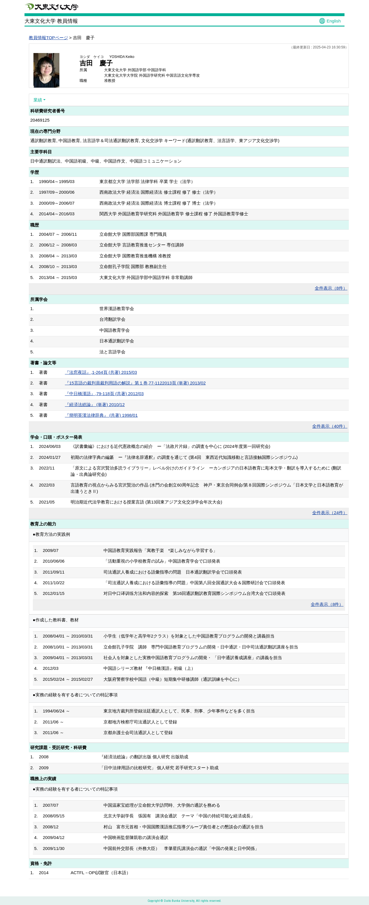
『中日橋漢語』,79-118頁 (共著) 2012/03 (104, 393)
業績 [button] (37, 99)
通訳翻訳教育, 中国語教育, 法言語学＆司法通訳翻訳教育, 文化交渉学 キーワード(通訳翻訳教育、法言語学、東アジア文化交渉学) (154, 140)
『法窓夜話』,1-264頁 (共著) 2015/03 (101, 372)
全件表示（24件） (329, 512)
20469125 (40, 120)
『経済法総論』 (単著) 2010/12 (95, 404)
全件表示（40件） (329, 426)
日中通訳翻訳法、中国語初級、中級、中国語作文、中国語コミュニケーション (106, 161)
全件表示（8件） (331, 288)
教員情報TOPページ (48, 37)
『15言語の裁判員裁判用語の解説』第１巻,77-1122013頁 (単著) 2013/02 (135, 382)
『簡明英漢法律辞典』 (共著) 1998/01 (101, 415)
